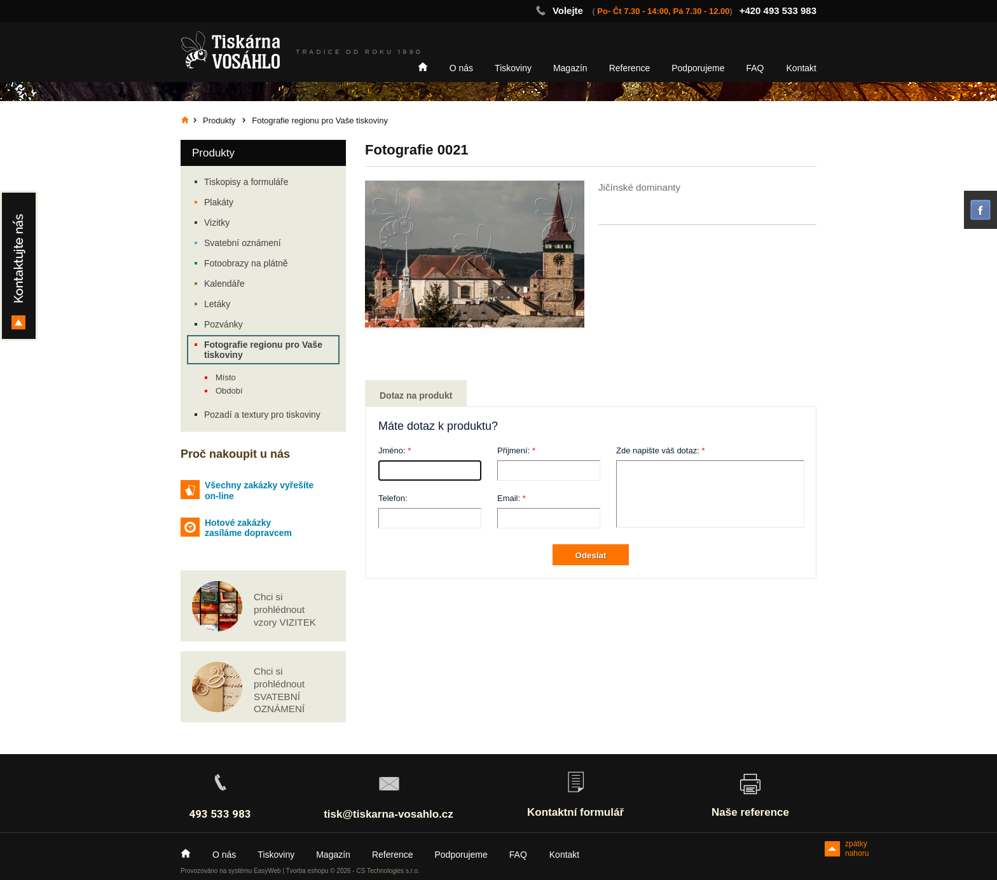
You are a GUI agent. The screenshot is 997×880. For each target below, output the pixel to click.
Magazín (570, 68)
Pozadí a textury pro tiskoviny (262, 414)
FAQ (755, 68)
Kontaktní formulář (575, 812)
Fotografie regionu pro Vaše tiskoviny (263, 350)
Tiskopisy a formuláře (246, 182)
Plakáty (218, 202)
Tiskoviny (513, 68)
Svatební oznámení (242, 243)
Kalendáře (224, 283)
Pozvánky (223, 324)
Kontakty (19, 266)
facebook (980, 210)
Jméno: (392, 450)
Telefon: (393, 498)
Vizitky (217, 222)
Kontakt (801, 68)
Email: (508, 498)
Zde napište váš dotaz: (657, 450)
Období (229, 390)
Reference (629, 68)
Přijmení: (513, 450)
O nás (461, 68)
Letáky (217, 304)
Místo (226, 377)
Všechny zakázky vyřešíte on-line (259, 490)
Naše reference (750, 812)
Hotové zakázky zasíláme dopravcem (248, 528)
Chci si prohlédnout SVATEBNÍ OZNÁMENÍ (279, 690)
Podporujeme (697, 68)
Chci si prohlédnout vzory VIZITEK (285, 609)
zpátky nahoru (857, 847)
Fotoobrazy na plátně (246, 263)
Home (423, 66)
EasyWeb (267, 870)
